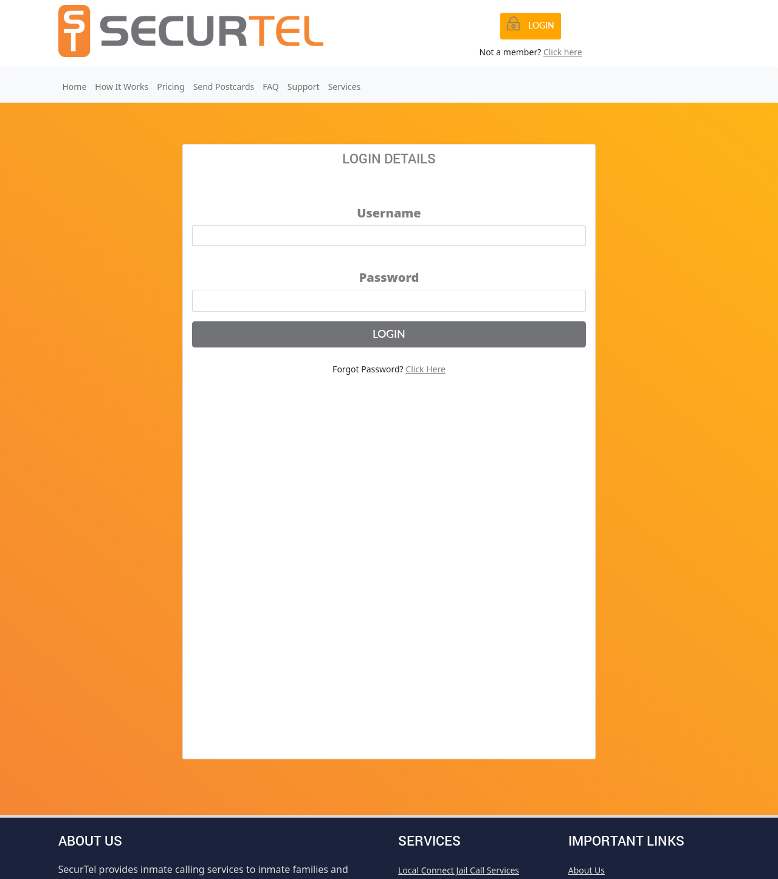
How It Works (121, 86)
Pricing (170, 86)
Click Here (425, 369)
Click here (562, 52)
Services (344, 86)
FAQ (271, 86)
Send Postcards (224, 86)
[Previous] (530, 26)
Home (75, 86)
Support (303, 86)
